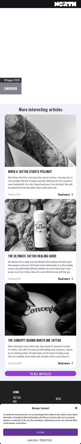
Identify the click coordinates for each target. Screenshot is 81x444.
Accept (40, 432)
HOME (16, 392)
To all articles (40, 374)
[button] (76, 408)
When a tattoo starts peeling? (30, 171)
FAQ (15, 401)
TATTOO (17, 397)
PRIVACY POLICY (46, 440)
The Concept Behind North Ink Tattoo (34, 340)
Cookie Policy (32, 440)
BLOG (58, 398)
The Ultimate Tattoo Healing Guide (32, 256)
